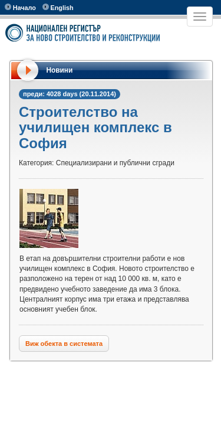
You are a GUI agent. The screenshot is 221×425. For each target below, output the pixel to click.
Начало (20, 7)
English (58, 7)
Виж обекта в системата (64, 343)
